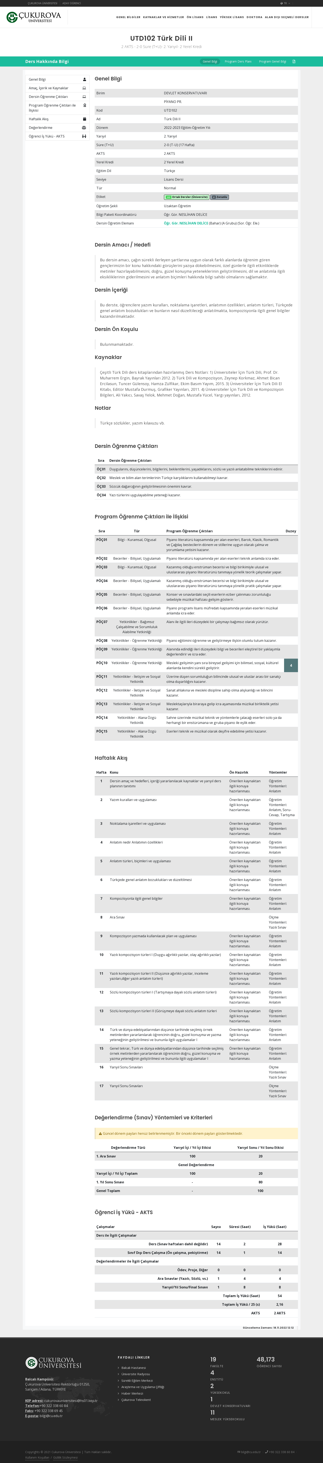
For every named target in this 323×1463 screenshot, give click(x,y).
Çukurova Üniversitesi (42, 3)
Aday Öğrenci (71, 3)
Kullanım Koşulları (37, 1457)
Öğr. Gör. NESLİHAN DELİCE (186, 223)
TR (285, 3)
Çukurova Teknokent (136, 1400)
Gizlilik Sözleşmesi (65, 1457)
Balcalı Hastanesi (133, 1368)
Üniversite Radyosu (135, 1374)
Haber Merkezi (132, 1393)
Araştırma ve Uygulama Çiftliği (142, 1387)
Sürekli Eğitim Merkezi (137, 1380)
